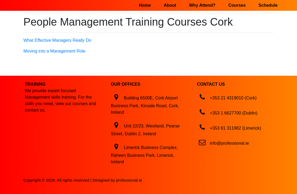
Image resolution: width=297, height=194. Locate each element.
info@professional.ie (229, 143)
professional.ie (129, 180)
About (170, 5)
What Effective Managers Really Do (57, 40)
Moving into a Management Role (54, 51)
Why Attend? (202, 5)
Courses (237, 5)
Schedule (268, 5)
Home (145, 5)
